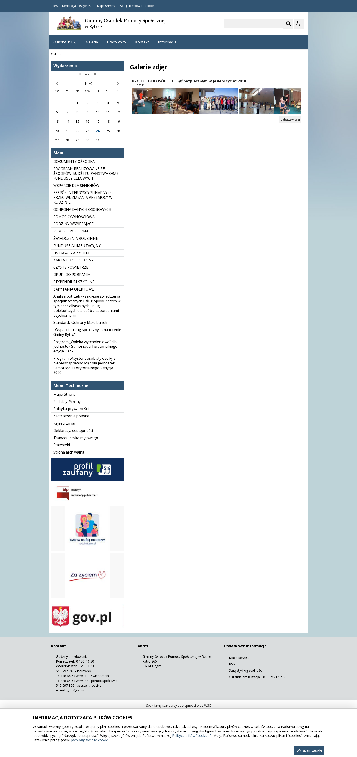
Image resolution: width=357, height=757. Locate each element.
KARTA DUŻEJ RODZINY (73, 260)
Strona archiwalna (68, 452)
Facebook (147, 6)
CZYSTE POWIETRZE (70, 267)
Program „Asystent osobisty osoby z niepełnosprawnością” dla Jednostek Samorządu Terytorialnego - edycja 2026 (84, 365)
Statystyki (61, 444)
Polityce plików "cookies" (191, 735)
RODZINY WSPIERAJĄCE (73, 223)
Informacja (167, 42)
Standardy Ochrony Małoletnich (80, 322)
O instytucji (65, 42)
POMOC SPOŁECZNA (70, 231)
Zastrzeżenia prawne (71, 415)
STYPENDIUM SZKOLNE (73, 281)
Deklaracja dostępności (77, 6)
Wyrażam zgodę (309, 750)
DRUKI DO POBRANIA (71, 274)
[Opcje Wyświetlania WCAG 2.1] (299, 24)
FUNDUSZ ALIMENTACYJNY (77, 245)
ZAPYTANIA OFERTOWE (73, 289)
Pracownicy (116, 42)
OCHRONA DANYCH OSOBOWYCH (82, 209)
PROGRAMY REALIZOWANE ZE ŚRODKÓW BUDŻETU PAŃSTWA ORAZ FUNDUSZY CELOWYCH (86, 173)
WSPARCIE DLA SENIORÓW (76, 185)
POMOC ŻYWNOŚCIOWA (74, 216)
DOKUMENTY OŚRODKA (74, 161)
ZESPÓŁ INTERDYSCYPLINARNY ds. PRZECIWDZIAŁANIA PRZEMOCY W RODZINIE (83, 197)
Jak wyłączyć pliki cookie (89, 740)
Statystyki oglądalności (246, 670)
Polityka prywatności (71, 408)
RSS (55, 6)
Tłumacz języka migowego (75, 437)
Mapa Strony (64, 394)
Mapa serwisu (106, 6)
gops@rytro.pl (77, 690)
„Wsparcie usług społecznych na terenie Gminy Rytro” (87, 332)
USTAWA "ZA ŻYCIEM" (72, 252)
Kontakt (142, 42)
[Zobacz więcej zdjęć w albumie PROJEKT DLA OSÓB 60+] (290, 119)
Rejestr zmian (64, 423)
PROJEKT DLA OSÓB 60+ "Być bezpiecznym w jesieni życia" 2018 (189, 81)
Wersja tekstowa (130, 6)
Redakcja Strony (67, 401)
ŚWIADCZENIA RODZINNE (75, 238)
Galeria (92, 42)
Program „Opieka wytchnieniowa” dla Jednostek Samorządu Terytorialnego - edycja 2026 (86, 346)
